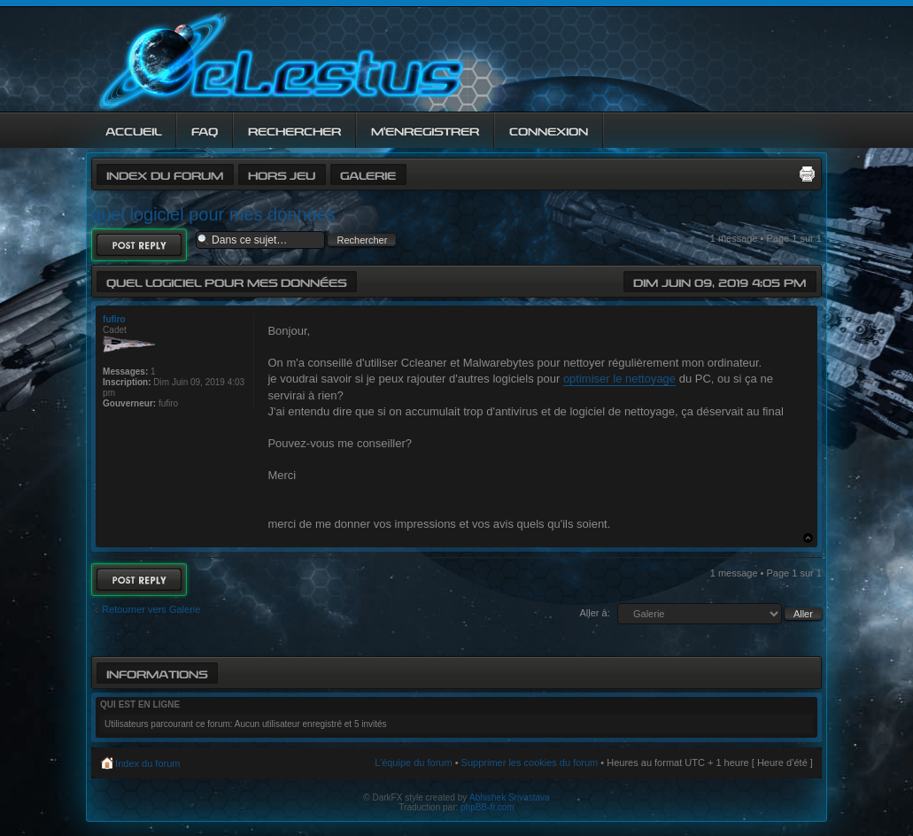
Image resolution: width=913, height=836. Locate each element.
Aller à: (595, 613)
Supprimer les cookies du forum (530, 762)
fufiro (114, 319)
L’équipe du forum (413, 762)
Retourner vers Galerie (151, 609)
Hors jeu (281, 174)
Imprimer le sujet (806, 174)
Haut (808, 538)
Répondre (139, 245)
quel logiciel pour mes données (213, 214)
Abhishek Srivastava (509, 797)
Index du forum (164, 174)
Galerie (368, 174)
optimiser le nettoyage (619, 378)
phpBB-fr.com (487, 807)
